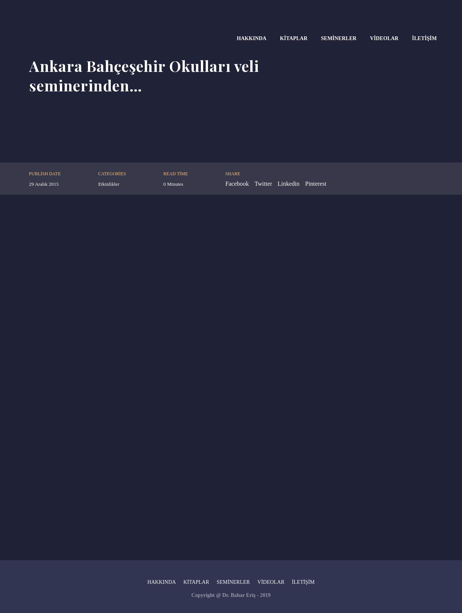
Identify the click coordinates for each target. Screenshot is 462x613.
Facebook (237, 183)
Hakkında (251, 38)
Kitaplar (294, 38)
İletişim (424, 38)
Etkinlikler (108, 184)
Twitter (263, 183)
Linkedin (289, 183)
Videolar (384, 38)
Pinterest (316, 183)
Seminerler (339, 38)
